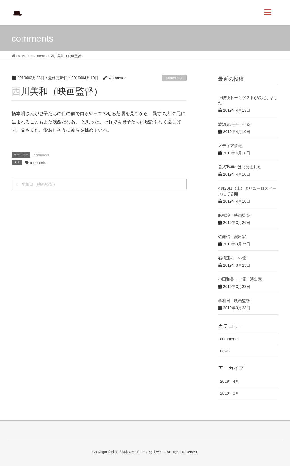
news (225, 351)
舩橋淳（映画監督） (236, 215)
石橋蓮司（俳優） (234, 258)
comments (174, 78)
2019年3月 (229, 393)
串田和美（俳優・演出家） (242, 279)
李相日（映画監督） (39, 184)
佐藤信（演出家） (234, 236)
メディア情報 (230, 145)
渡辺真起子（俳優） (236, 124)
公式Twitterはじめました (240, 167)
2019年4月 (229, 381)
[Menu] (268, 12)
